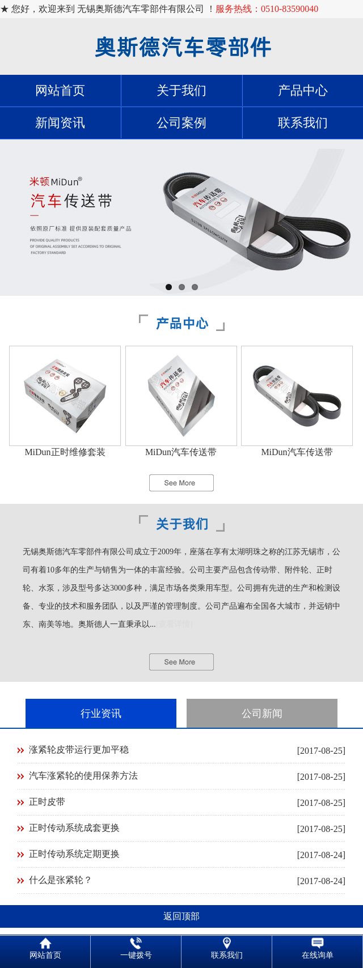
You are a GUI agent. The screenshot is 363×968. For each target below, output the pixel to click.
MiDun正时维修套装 (64, 452)
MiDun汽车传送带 (181, 452)
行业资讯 (101, 713)
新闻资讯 (60, 123)
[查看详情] (174, 624)
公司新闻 (262, 713)
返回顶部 (181, 916)
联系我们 (303, 123)
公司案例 (181, 123)
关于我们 (181, 90)
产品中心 (303, 90)
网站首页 (60, 90)
